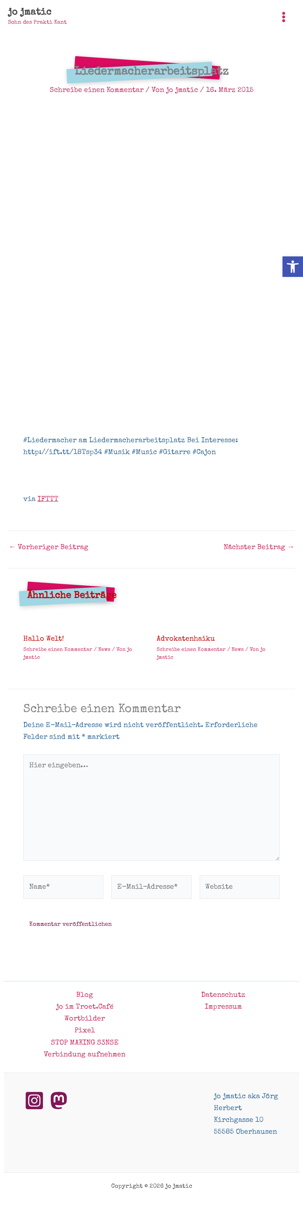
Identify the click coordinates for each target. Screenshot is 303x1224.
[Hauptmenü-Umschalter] (284, 17)
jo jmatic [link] (29, 12)
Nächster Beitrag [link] (259, 547)
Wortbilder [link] (84, 1018)
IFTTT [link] (47, 499)
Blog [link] (84, 995)
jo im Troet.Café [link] (85, 1007)
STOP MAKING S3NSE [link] (85, 1042)
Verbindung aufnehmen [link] (84, 1054)
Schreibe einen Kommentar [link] (97, 90)
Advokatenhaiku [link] (186, 639)
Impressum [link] (223, 1007)
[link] (292, 266)
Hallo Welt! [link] (43, 639)
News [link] (104, 649)
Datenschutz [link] (223, 995)
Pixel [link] (85, 1030)
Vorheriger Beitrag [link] (48, 547)
